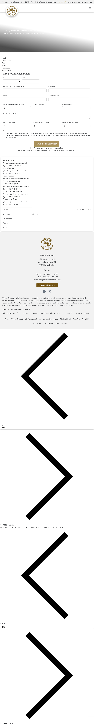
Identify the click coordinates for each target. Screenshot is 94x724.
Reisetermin (6, 70)
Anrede (5, 78)
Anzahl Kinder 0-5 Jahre (70, 122)
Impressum (37, 323)
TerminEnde (6, 63)
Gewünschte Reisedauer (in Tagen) (14, 104)
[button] (89, 8)
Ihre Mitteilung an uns (10, 113)
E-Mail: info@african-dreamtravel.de (47, 280)
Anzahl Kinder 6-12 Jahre (41, 122)
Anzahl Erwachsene (9, 122)
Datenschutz (49, 323)
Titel (23, 77)
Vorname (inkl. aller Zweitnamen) (13, 86)
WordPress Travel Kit (81, 319)
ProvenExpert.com (86, 2)
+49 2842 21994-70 (50, 274)
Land (4, 58)
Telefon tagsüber (53, 95)
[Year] (47, 428)
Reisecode (6, 68)
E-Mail (5, 95)
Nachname (51, 86)
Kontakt (64, 323)
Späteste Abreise (67, 104)
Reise (4, 65)
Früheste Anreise (38, 104)
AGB (57, 323)
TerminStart (6, 60)
